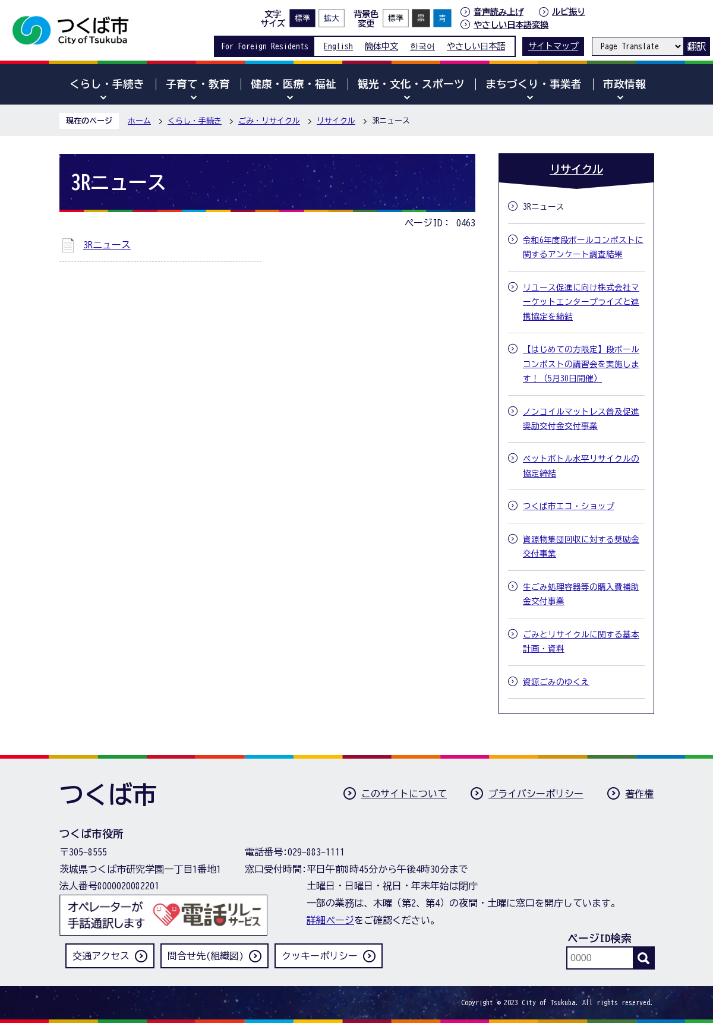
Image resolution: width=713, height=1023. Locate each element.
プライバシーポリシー (535, 793)
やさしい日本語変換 (511, 24)
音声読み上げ (498, 12)
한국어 (422, 46)
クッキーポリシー (320, 956)
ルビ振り (568, 11)
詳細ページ (330, 920)
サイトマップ (553, 46)
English (338, 46)
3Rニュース (107, 245)
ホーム (139, 121)
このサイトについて (404, 793)
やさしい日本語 (476, 46)
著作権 (639, 793)
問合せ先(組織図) (206, 956)
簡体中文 (381, 46)
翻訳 (696, 46)
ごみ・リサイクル (269, 121)
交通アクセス (101, 956)
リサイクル (336, 121)
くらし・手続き (195, 121)
